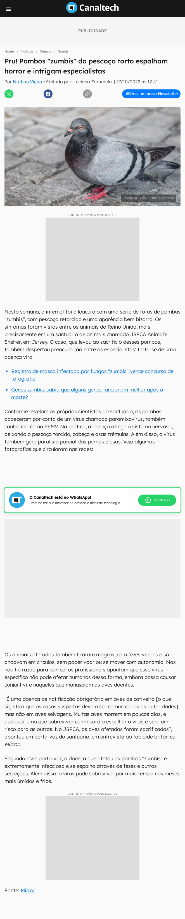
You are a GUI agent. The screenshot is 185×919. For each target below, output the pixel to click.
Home (9, 51)
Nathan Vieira (27, 81)
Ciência (45, 51)
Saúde (63, 51)
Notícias (27, 51)
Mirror (28, 890)
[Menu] (8, 9)
